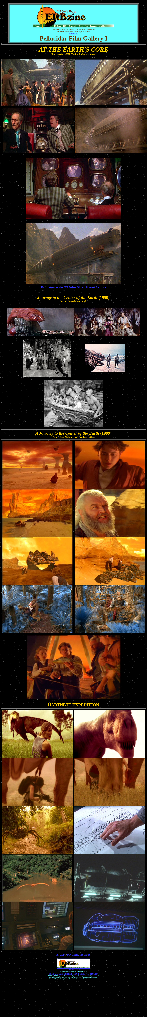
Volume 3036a (73, 34)
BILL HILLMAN (73, 970)
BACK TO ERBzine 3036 (73, 954)
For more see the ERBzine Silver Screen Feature (73, 287)
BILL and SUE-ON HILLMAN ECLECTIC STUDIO (73, 974)
